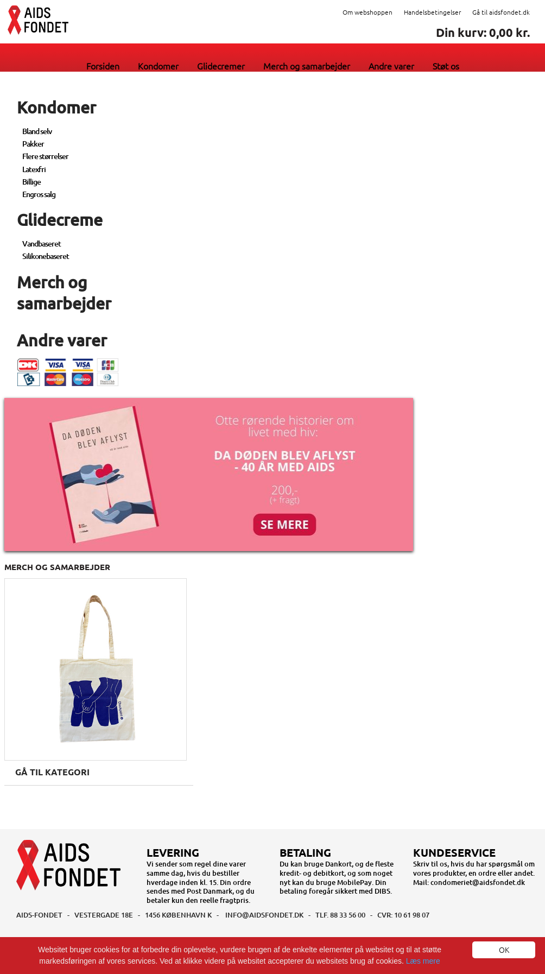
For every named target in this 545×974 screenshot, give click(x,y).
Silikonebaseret (45, 256)
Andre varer (391, 66)
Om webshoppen (367, 12)
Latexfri (34, 169)
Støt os (446, 66)
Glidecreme (60, 219)
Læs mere (423, 961)
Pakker (33, 143)
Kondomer (158, 66)
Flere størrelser (45, 156)
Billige (31, 181)
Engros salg (38, 194)
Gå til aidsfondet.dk (501, 12)
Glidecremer (221, 66)
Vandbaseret (41, 243)
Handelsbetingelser (432, 12)
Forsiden (102, 66)
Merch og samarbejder (306, 66)
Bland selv (37, 131)
